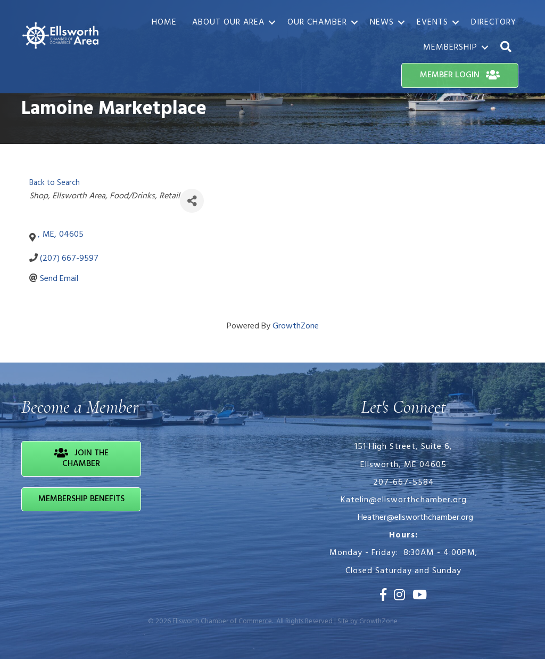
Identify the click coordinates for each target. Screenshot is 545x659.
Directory (493, 22)
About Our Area (228, 22)
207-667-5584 (403, 482)
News (382, 22)
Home (164, 22)
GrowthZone (295, 326)
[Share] (192, 201)
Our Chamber (317, 22)
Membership (450, 47)
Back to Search (54, 183)
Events (432, 22)
